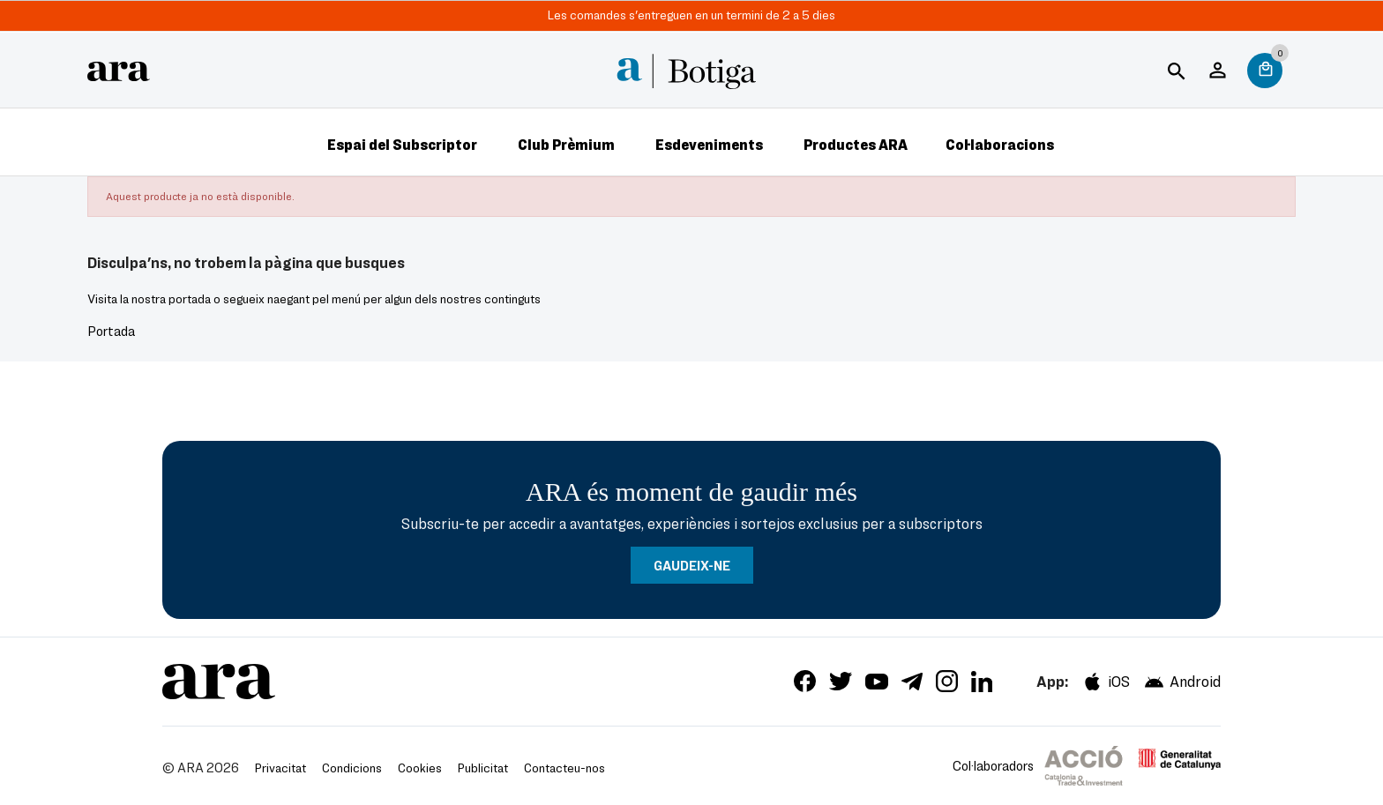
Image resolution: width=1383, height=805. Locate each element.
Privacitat (280, 767)
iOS (1105, 681)
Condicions (352, 767)
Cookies (420, 767)
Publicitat (483, 767)
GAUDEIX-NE (692, 565)
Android (1182, 681)
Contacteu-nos (564, 767)
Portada (111, 331)
